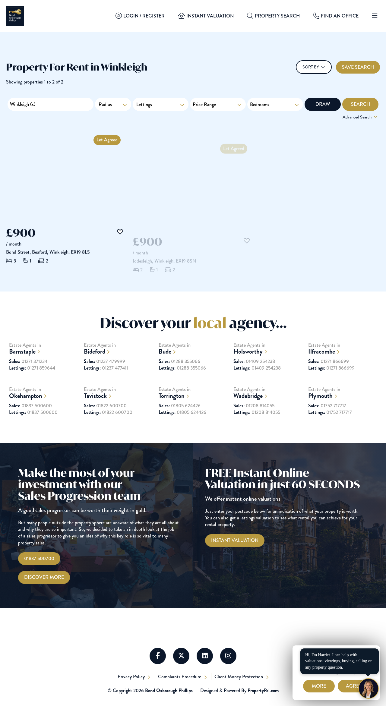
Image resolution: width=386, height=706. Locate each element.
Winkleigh (22, 104)
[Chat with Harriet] (368, 688)
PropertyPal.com (263, 690)
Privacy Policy (132, 676)
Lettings (160, 104)
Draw (322, 104)
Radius (105, 104)
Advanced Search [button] (360, 117)
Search (360, 104)
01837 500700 (39, 558)
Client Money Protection (239, 676)
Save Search (358, 67)
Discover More (44, 577)
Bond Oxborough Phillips (169, 690)
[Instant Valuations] (234, 540)
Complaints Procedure (180, 676)
